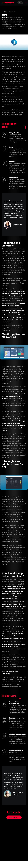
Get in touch (14, 817)
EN (20, 3)
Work (4, 11)
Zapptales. (15, 542)
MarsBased (8, 3)
